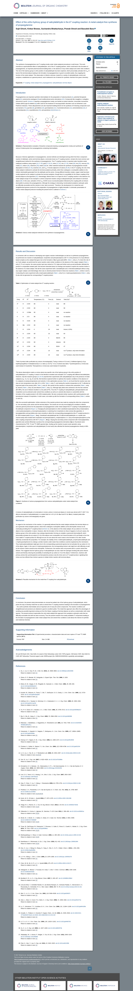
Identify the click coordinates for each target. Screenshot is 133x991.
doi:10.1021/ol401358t (62, 943)
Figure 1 (33, 409)
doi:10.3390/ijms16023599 (65, 671)
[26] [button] (88, 163)
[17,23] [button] (66, 163)
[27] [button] (21, 165)
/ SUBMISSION (34, 13)
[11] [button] (55, 108)
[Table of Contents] (89, 59)
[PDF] (89, 41)
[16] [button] (52, 110)
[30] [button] (45, 165)
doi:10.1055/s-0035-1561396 (62, 798)
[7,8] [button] (25, 108)
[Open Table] (88, 283)
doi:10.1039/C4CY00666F (28, 820)
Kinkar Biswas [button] (33, 29)
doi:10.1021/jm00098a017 (73, 709)
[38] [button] (21, 181)
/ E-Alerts (115, 13)
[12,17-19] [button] (39, 163)
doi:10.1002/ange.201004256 (53, 768)
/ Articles (24, 13)
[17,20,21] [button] (49, 163)
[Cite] (100, 48)
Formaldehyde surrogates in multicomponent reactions (105, 92)
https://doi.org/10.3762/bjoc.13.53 (46, 40)
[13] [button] (84, 108)
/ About (44, 13)
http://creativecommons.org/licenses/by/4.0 (27, 959)
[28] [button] (28, 165)
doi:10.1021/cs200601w (77, 811)
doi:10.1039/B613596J (65, 878)
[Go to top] (90, 969)
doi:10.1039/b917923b (71, 805)
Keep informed (107, 131)
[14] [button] (27, 110)
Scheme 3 (46, 529)
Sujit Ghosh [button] (21, 29)
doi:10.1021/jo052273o (74, 900)
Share (89, 51)
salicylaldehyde (57, 83)
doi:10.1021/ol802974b (55, 928)
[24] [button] (74, 163)
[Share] (89, 48)
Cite (100, 51)
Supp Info (111, 44)
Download (70, 639)
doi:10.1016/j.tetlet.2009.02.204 (71, 753)
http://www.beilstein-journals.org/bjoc (79, 964)
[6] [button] (36, 103)
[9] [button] (33, 108)
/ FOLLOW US (105, 13)
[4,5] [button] (63, 99)
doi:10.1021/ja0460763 (64, 921)
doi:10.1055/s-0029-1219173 (62, 863)
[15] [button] (40, 110)
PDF (89, 44)
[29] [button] (37, 165)
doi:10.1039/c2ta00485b (28, 850)
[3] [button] (38, 99)
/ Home (15, 13)
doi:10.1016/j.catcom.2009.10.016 (70, 835)
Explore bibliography (101, 67)
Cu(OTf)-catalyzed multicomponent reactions (105, 104)
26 (117, 62)
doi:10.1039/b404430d (27, 871)
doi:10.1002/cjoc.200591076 (63, 856)
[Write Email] (95, 28)
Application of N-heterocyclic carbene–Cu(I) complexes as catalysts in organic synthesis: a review (106, 119)
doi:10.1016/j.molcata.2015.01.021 (71, 887)
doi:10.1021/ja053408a (27, 733)
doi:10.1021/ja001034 (73, 746)
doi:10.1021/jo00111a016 (28, 703)
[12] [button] (71, 108)
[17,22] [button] (59, 163)
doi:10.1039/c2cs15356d (28, 791)
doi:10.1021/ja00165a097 (32, 694)
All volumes (107, 82)
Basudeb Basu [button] (87, 29)
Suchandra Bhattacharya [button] (52, 29)
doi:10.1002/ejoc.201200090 (29, 936)
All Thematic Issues (107, 77)
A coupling (26, 83)
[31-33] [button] (30, 168)
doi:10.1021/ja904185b (79, 906)
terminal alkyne (67, 83)
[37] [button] (37, 176)
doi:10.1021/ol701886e (55, 759)
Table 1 (70, 260)
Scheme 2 (63, 189)
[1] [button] (72, 97)
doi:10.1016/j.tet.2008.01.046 (72, 783)
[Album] (100, 41)
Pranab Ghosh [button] (70, 29)
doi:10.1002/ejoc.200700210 (29, 776)
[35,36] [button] (67, 168)
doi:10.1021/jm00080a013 (28, 686)
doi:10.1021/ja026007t (63, 893)
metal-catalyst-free (36, 83)
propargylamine (47, 83)
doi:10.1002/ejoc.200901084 (69, 841)
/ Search (94, 13)
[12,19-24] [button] (40, 376)
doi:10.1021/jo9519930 (67, 740)
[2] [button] (21, 99)
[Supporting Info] (112, 41)
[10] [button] (43, 108)
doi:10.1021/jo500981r (41, 828)
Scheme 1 (31, 101)
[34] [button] (40, 168)
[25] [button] (79, 163)
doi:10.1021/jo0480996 (65, 716)
